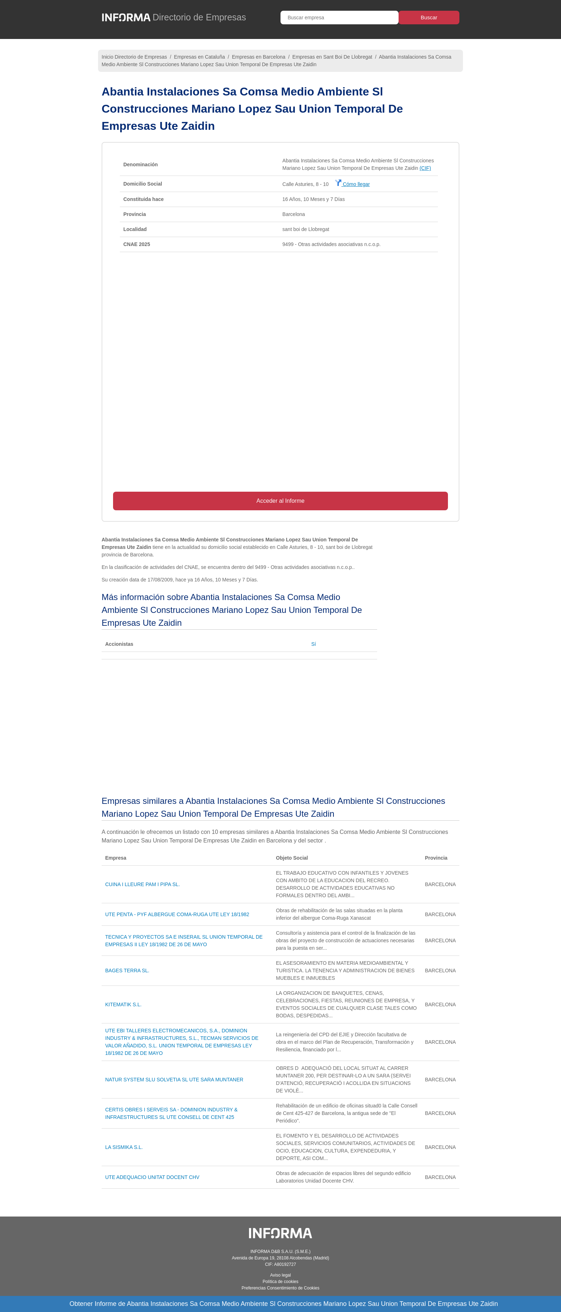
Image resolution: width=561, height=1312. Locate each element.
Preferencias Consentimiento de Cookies (280, 1288)
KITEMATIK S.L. (123, 1004)
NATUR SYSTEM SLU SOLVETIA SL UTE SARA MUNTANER (174, 1079)
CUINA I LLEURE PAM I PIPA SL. (142, 884)
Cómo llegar (352, 184)
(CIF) (425, 168)
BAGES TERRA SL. (127, 970)
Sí (313, 644)
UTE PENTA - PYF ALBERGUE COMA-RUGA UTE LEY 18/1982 (177, 914)
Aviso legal (280, 1275)
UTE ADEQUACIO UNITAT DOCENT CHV (152, 1177)
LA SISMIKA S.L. (124, 1147)
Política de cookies (280, 1281)
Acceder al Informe (280, 501)
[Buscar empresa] (339, 17)
